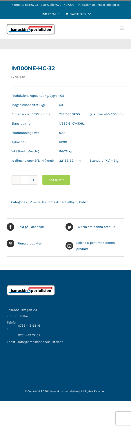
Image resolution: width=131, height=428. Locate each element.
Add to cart (56, 180)
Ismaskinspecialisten (64, 391)
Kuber (83, 202)
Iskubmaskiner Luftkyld (59, 202)
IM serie (34, 202)
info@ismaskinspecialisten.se (99, 5)
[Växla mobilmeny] (122, 28)
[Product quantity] (24, 180)
